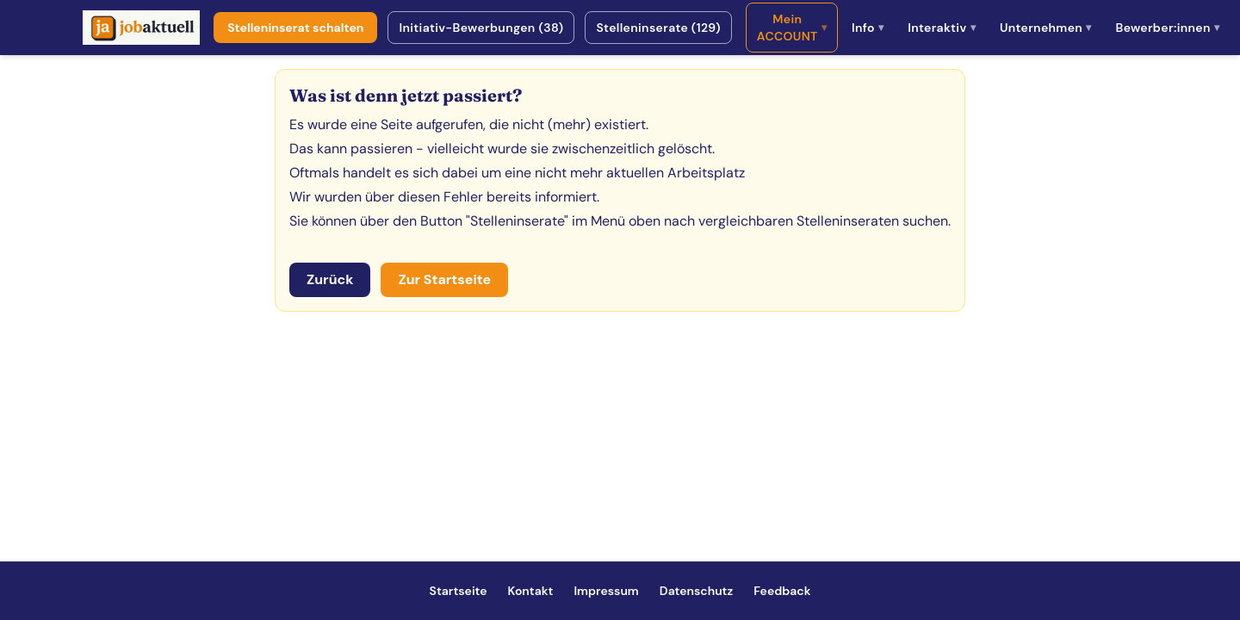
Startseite (458, 590)
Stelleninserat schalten (295, 27)
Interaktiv (942, 27)
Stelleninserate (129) (658, 27)
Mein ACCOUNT (792, 27)
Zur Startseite (444, 279)
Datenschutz (696, 590)
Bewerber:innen (1167, 27)
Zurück (330, 279)
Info (868, 27)
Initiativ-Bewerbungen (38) (481, 27)
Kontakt (531, 590)
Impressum (606, 590)
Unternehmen (1046, 27)
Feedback (781, 590)
